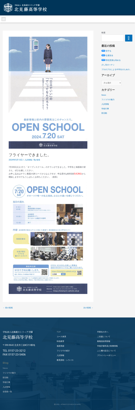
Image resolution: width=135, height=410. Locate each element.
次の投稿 (88, 308)
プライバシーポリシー (106, 355)
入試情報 (28, 160)
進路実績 (60, 346)
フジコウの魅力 (108, 103)
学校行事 (105, 112)
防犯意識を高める (111, 60)
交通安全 (107, 55)
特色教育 (60, 341)
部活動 (104, 116)
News (104, 98)
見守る (106, 51)
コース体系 (61, 336)
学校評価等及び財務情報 (107, 346)
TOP (59, 332)
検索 (103, 32)
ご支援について (103, 336)
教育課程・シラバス (65, 360)
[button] (3, 19)
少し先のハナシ (108, 65)
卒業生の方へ (102, 332)
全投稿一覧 (7, 392)
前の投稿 (8, 308)
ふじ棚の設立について (106, 351)
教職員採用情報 (103, 341)
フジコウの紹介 (63, 351)
